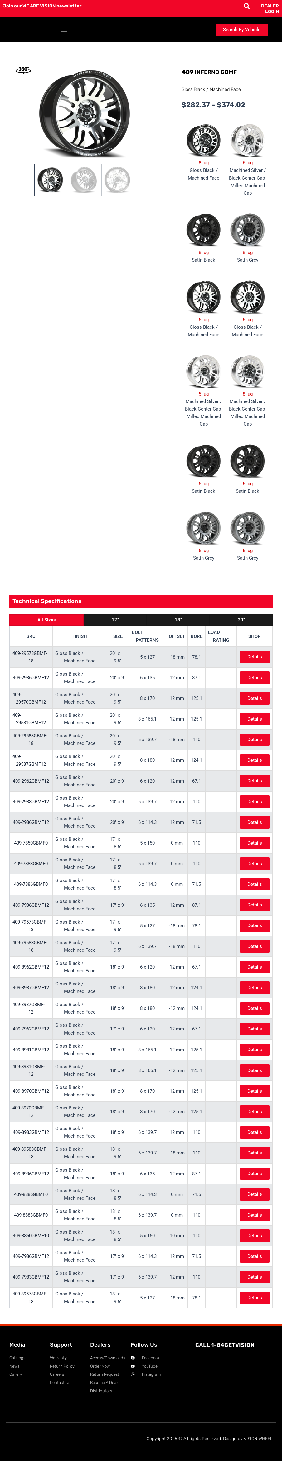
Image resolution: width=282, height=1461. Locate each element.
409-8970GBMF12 (31, 1091)
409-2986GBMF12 (31, 822)
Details (253, 657)
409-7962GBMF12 (31, 1029)
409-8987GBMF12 (31, 987)
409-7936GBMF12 (31, 905)
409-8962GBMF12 (31, 967)
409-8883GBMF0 (31, 1215)
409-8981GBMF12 (31, 1050)
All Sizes (46, 620)
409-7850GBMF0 (31, 843)
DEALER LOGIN (270, 8)
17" (115, 620)
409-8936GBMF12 (31, 1174)
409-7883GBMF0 (31, 863)
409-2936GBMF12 (31, 678)
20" (241, 620)
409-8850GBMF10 (31, 1236)
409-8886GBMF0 (31, 1194)
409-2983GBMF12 (31, 802)
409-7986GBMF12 (31, 1256)
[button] (64, 30)
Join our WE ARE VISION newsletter (42, 6)
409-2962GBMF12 (31, 781)
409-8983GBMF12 (31, 1132)
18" (178, 620)
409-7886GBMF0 (31, 884)
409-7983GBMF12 (31, 1277)
